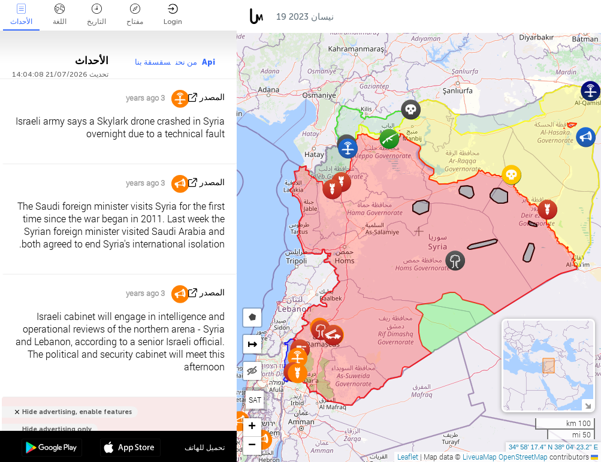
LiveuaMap (480, 456)
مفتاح (134, 15)
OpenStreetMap (523, 456)
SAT (255, 399)
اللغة (60, 15)
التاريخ (96, 15)
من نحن (186, 62)
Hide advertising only (57, 429)
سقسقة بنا (153, 62)
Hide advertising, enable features (77, 412)
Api (208, 62)
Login (173, 15)
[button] (348, 148)
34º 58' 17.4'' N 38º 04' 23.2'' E (553, 447)
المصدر (212, 97)
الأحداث (21, 15)
